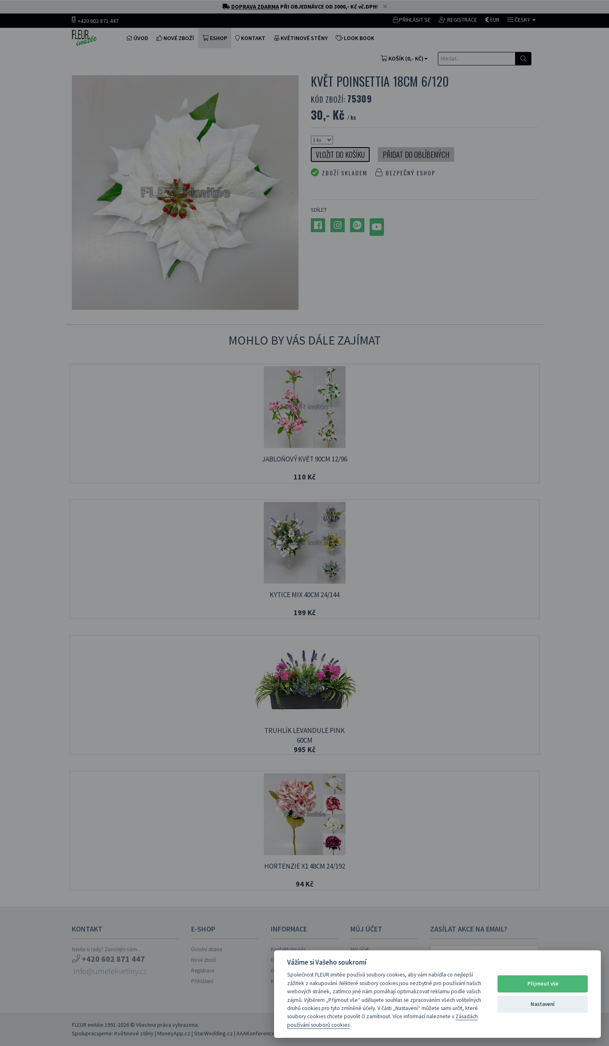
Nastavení (543, 1004)
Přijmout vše (542, 983)
